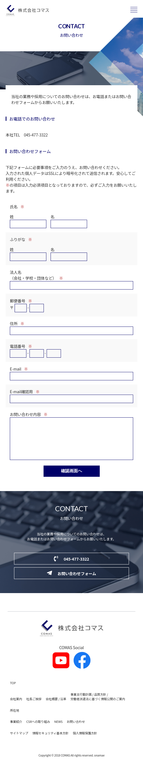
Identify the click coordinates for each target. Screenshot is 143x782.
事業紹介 (16, 730)
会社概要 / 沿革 (56, 707)
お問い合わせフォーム (71, 582)
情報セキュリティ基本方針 (50, 741)
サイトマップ (19, 741)
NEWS (58, 730)
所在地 (14, 718)
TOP (13, 691)
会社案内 (16, 707)
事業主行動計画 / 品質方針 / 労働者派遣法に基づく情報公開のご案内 (98, 705)
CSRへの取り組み (38, 730)
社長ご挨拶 (34, 707)
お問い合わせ (76, 730)
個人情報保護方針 (85, 741)
